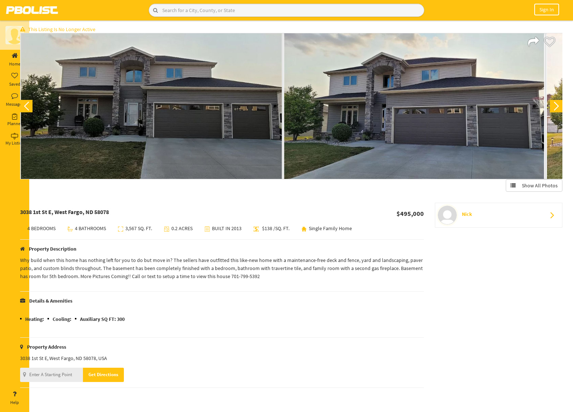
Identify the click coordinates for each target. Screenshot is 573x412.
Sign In (546, 9)
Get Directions (118, 377)
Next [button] (554, 108)
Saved (14, 80)
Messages (14, 100)
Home (14, 60)
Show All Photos (531, 187)
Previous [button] (41, 108)
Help (14, 398)
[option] (166, 108)
